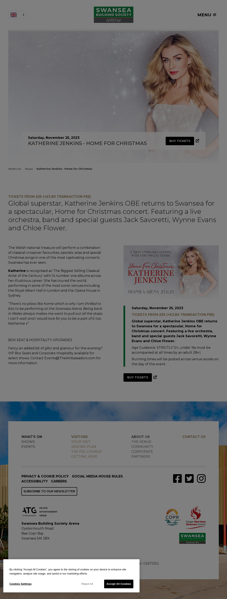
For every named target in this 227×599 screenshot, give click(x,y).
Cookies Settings (20, 583)
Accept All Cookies (118, 583)
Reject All (87, 583)
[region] (71, 575)
